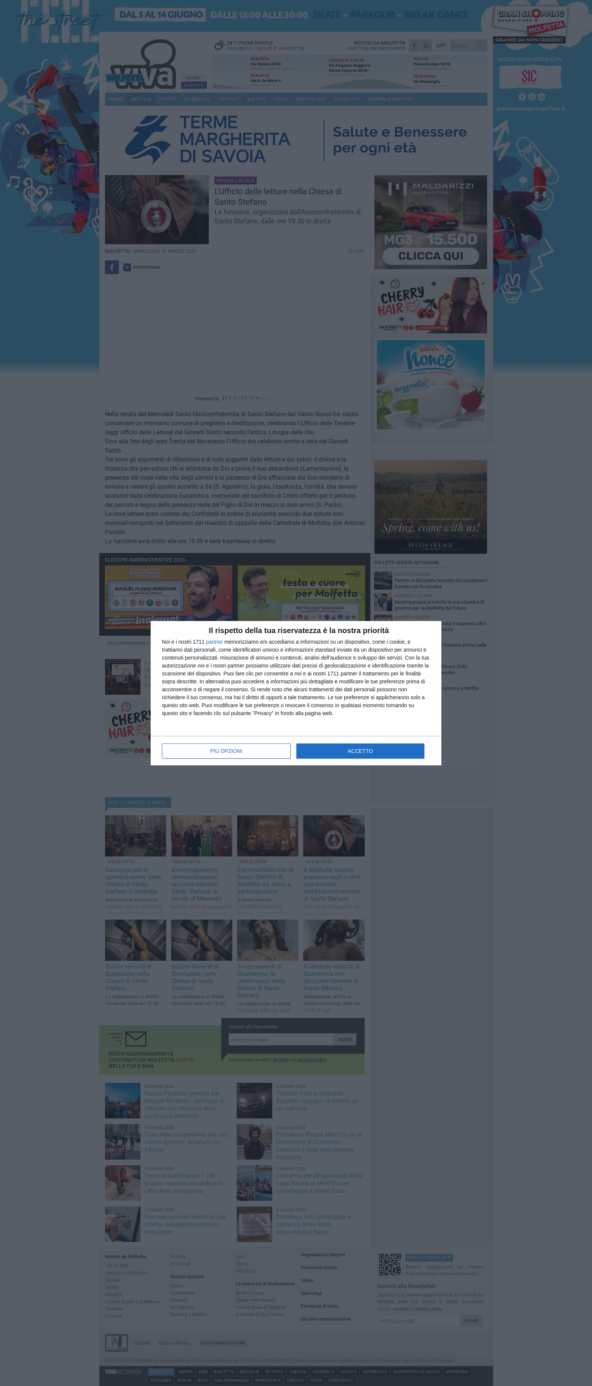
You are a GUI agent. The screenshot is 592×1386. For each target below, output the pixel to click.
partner (214, 641)
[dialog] (296, 693)
